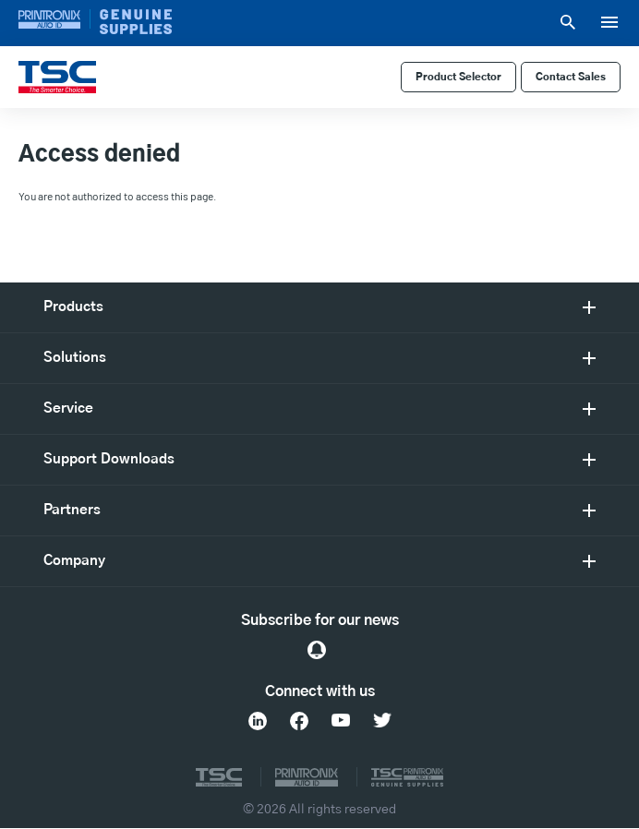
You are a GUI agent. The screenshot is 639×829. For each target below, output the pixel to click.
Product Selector (458, 77)
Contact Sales (571, 77)
